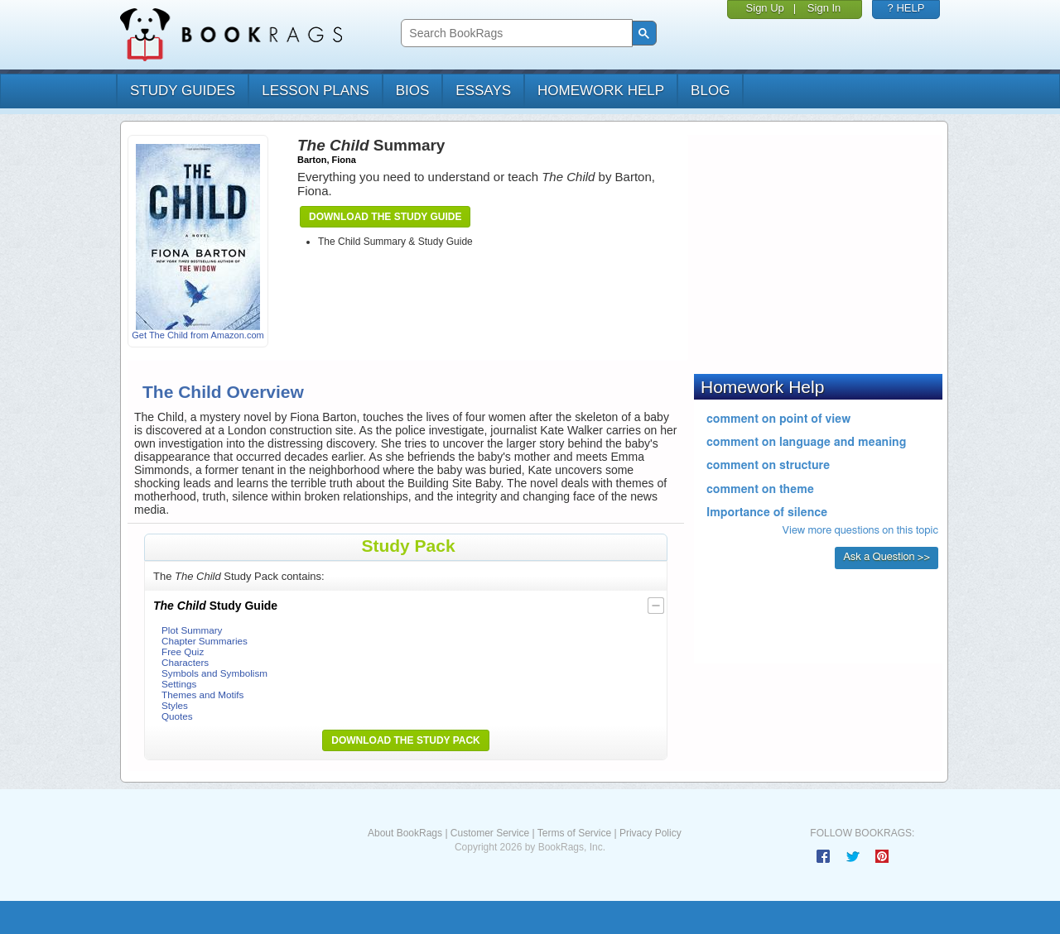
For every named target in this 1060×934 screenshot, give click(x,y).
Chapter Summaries (204, 640)
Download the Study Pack (405, 740)
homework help (600, 90)
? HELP (906, 8)
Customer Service (489, 833)
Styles (174, 705)
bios (413, 90)
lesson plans (315, 90)
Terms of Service (574, 833)
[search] (514, 33)
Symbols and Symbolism (214, 673)
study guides (182, 90)
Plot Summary (191, 630)
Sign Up (765, 8)
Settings (178, 683)
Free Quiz (182, 651)
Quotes (177, 716)
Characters (185, 662)
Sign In (824, 8)
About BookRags (405, 833)
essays (483, 90)
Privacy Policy (650, 833)
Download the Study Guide (385, 217)
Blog (710, 90)
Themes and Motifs (202, 694)
